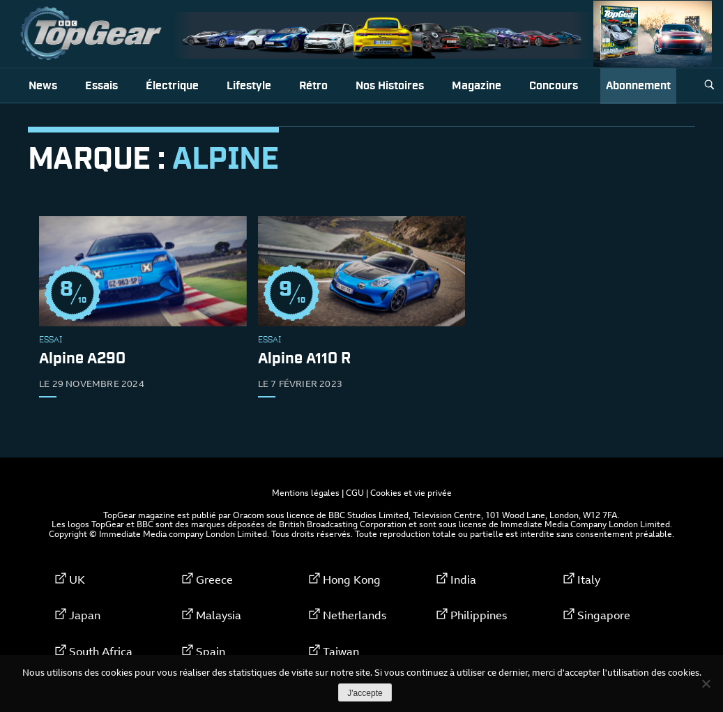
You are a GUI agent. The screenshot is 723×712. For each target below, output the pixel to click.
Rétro (313, 86)
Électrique (172, 86)
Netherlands (354, 615)
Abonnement (638, 86)
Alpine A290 (82, 359)
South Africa (100, 651)
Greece (214, 579)
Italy (588, 579)
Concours (553, 86)
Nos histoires (390, 86)
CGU (355, 492)
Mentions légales (306, 492)
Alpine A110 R (304, 359)
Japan (84, 615)
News (43, 86)
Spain (210, 651)
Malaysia (218, 615)
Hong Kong (352, 579)
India (463, 579)
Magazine (476, 86)
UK (77, 579)
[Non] (706, 683)
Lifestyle (249, 86)
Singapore (603, 615)
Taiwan (341, 651)
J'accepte (364, 693)
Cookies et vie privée (411, 492)
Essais (101, 86)
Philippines (478, 615)
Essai (50, 340)
